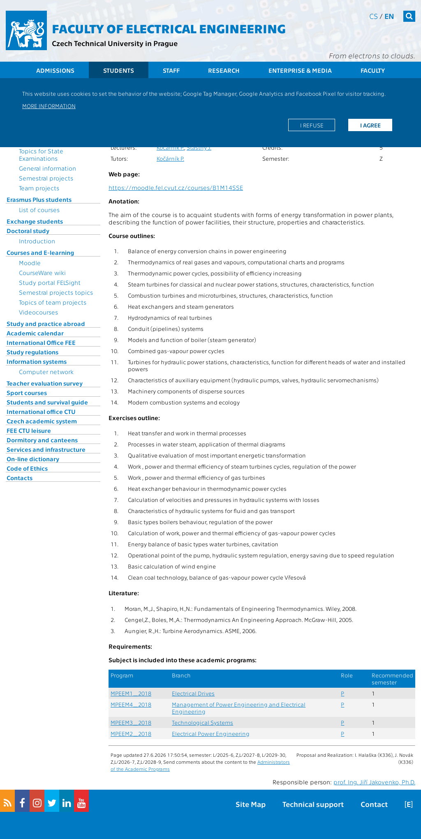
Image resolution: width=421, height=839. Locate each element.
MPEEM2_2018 (131, 733)
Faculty (373, 70)
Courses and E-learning (40, 252)
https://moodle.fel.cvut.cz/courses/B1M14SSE (176, 187)
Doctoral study (28, 230)
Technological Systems (202, 722)
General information (47, 168)
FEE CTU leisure (29, 430)
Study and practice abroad (46, 323)
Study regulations (32, 352)
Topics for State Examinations (41, 154)
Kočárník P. (170, 147)
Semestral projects (46, 178)
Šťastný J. (199, 147)
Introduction (37, 241)
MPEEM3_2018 (131, 722)
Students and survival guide (47, 402)
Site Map (251, 804)
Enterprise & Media (300, 70)
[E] (409, 804)
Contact (374, 804)
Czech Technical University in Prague (115, 43)
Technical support (313, 804)
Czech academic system (42, 421)
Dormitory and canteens (42, 440)
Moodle (30, 262)
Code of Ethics (27, 468)
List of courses (39, 209)
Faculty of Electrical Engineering (169, 28)
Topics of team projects (52, 302)
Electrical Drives (193, 693)
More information (49, 105)
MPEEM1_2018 (131, 693)
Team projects (39, 188)
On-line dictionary (33, 458)
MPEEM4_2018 (131, 704)
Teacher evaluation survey (45, 383)
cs (373, 16)
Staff (171, 70)
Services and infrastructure (46, 449)
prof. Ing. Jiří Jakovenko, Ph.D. (374, 782)
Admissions (55, 70)
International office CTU (41, 411)
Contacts (19, 477)
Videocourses (38, 312)
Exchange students (35, 221)
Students (118, 70)
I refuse (312, 125)
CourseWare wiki (42, 272)
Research (224, 70)
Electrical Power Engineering (211, 733)
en (389, 16)
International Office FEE (41, 342)
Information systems (37, 361)
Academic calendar (35, 333)
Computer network (46, 371)
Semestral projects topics (56, 292)
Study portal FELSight (50, 282)
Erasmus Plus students (39, 199)
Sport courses (27, 392)
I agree (370, 125)
